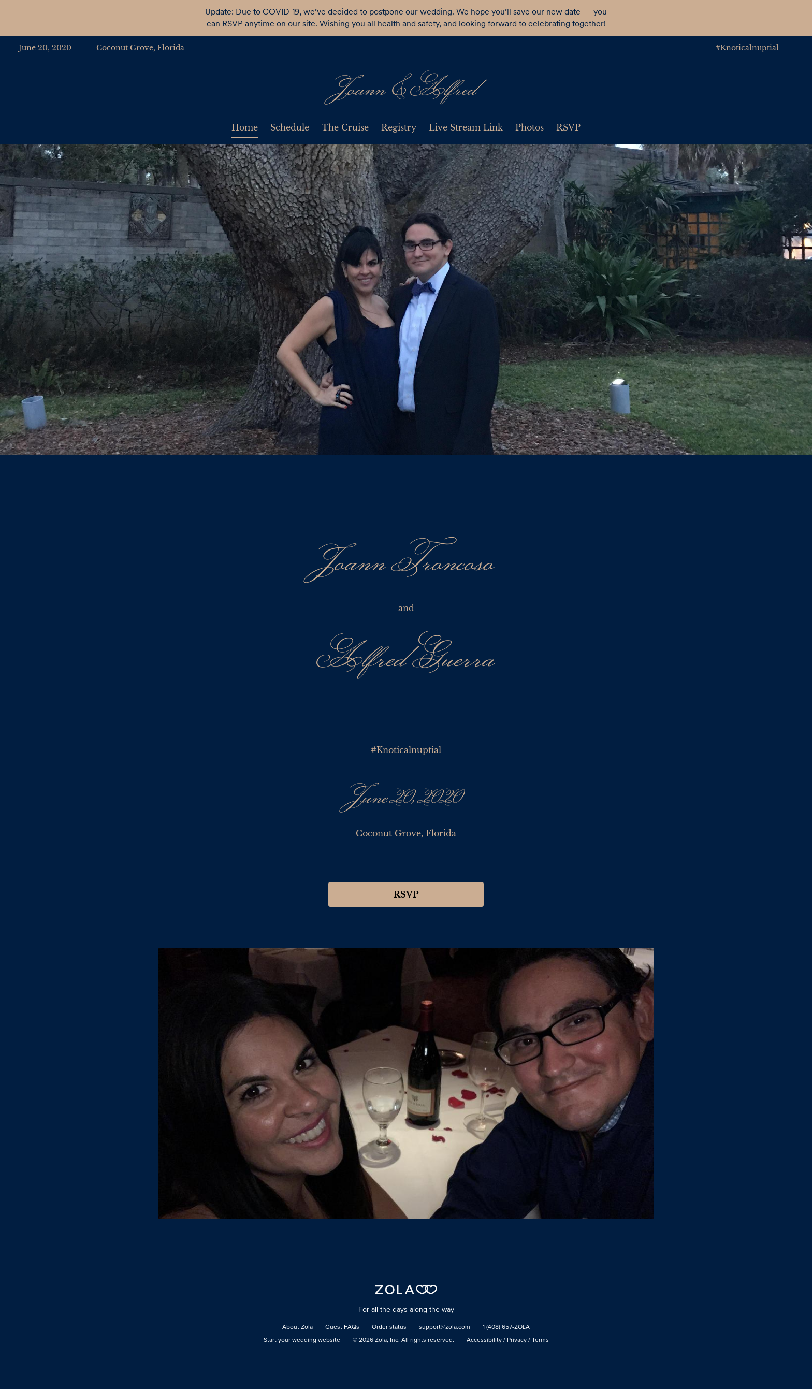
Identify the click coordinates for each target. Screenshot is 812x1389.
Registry (398, 127)
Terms (540, 1340)
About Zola (297, 1327)
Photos (529, 127)
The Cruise (345, 127)
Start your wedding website (302, 1340)
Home (244, 127)
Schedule (289, 127)
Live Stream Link (466, 127)
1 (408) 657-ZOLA (506, 1327)
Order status (389, 1327)
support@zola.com (444, 1327)
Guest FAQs (342, 1327)
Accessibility (484, 1340)
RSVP (568, 127)
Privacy (517, 1340)
